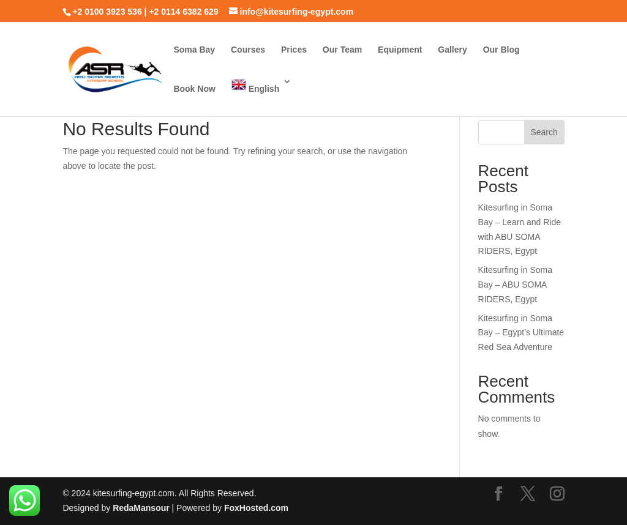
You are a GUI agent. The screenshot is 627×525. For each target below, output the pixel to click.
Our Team (342, 49)
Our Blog (501, 49)
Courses (248, 49)
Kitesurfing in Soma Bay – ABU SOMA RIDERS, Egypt (515, 284)
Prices (294, 49)
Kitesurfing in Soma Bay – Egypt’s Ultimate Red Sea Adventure (521, 332)
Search (543, 132)
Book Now (194, 89)
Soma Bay (194, 49)
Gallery (452, 49)
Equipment (400, 49)
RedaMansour (142, 508)
